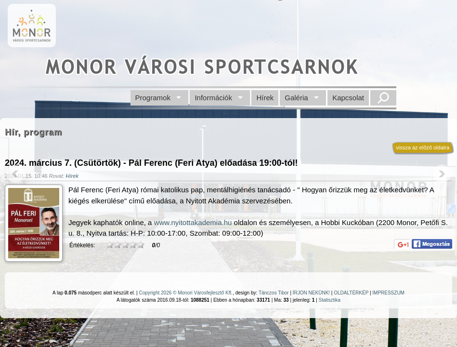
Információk (213, 97)
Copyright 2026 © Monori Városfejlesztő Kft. (186, 292)
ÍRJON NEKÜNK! (311, 292)
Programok (152, 97)
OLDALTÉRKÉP (351, 292)
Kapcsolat (348, 97)
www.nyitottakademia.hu (193, 222)
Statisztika (330, 300)
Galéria (296, 97)
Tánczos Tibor (274, 292)
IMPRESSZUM (388, 292)
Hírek (265, 97)
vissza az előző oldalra (422, 147)
